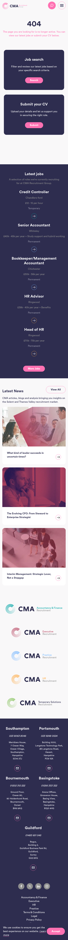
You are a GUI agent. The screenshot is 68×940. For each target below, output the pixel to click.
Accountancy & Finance (34, 897)
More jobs (34, 368)
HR (34, 905)
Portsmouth (49, 729)
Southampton (17, 729)
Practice (34, 908)
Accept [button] (56, 931)
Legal (34, 916)
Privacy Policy (34, 920)
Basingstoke (49, 778)
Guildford (33, 828)
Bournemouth (17, 778)
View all (56, 389)
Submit (34, 125)
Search (34, 80)
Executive (34, 901)
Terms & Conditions (34, 912)
